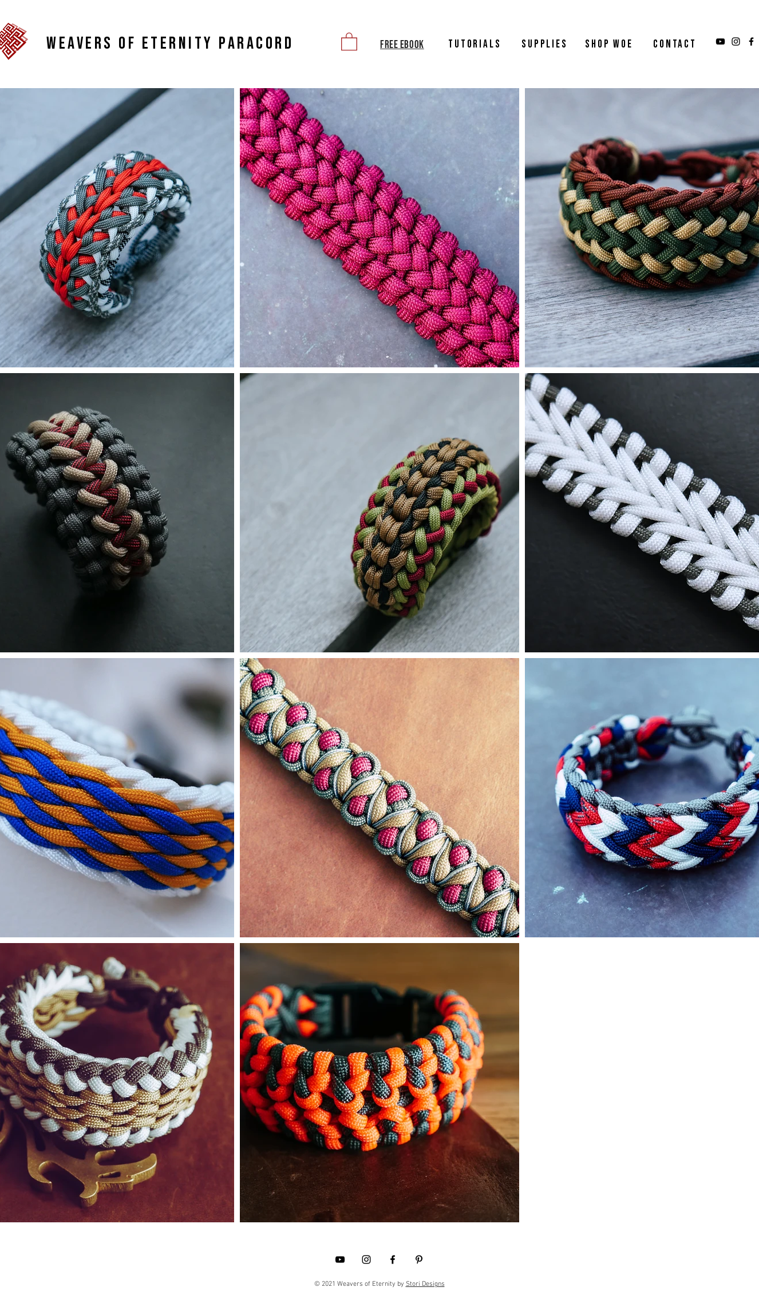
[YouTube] (720, 41)
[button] (349, 40)
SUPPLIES (544, 44)
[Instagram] (735, 41)
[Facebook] (751, 41)
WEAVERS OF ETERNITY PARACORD (170, 43)
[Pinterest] (419, 1259)
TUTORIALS (474, 44)
